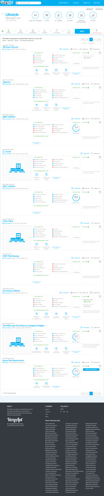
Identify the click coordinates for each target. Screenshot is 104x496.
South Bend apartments (92, 452)
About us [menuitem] (86, 3)
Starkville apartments (91, 458)
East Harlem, (7, 84)
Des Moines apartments (51, 479)
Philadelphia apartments (71, 490)
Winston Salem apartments (93, 486)
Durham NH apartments (51, 482)
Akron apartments (50, 423)
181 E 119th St (8, 186)
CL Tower (6, 151)
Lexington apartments (71, 452)
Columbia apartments (50, 467)
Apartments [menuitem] (64, 3)
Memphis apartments (70, 463)
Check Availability (91, 369)
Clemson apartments (50, 461)
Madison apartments (70, 460)
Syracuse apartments (91, 461)
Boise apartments (49, 442)
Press (46, 416)
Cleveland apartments (51, 463)
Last (99, 39)
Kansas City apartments (71, 444)
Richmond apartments (91, 433)
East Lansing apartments (51, 484)
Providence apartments (92, 427)
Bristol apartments (50, 448)
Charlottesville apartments (52, 456)
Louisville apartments (70, 456)
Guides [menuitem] (76, 3)
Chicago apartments (50, 458)
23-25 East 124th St (11, 290)
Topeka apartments (91, 467)
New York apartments (71, 484)
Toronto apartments (91, 469)
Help (46, 414)
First (83, 39)
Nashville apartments (70, 475)
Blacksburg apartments (51, 439)
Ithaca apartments (70, 440)
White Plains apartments (92, 482)
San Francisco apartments (92, 444)
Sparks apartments (90, 454)
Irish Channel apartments (71, 439)
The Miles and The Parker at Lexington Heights (23, 325)
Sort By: (85, 43)
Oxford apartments (70, 488)
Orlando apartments (70, 486)
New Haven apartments (71, 481)
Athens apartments (50, 427)
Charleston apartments (51, 452)
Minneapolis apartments (71, 469)
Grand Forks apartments (51, 490)
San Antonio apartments (92, 440)
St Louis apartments (91, 460)
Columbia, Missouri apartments (53, 469)
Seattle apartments (90, 450)
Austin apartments (50, 431)
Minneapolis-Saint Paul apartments (74, 471)
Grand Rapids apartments (52, 492)
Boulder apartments (50, 446)
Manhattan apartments (71, 461)
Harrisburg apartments (71, 427)
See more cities (89, 488)
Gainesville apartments (51, 488)
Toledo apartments (91, 465)
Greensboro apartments (71, 423)
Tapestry (6, 82)
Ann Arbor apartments (51, 425)
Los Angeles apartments (71, 454)
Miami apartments (70, 465)
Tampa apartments (90, 463)
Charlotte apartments (50, 454)
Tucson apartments (91, 471)
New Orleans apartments (71, 482)
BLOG (62, 409)
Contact (47, 412)
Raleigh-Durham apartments (93, 429)
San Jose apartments (91, 446)
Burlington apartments (51, 450)
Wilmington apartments (92, 484)
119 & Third (7, 221)
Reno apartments (90, 431)
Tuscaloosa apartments (92, 475)
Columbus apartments (51, 471)
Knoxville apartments (70, 446)
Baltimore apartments (50, 433)
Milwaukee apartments (71, 467)
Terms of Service (11, 425)
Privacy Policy (20, 425)
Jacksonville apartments (71, 442)
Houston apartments (70, 433)
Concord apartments (50, 473)
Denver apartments (50, 477)
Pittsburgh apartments (91, 423)
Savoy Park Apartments (13, 360)
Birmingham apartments (51, 437)
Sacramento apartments (92, 437)
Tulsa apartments (90, 473)
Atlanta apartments (50, 429)
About (47, 409)
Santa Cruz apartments (91, 448)
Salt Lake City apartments (92, 439)
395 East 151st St (10, 47)
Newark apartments (70, 477)
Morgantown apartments (71, 473)
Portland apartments (91, 425)
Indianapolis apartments (71, 435)
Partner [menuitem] (96, 3)
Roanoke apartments (91, 435)
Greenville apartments (71, 425)
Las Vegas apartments (71, 448)
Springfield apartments (91, 456)
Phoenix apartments (70, 492)
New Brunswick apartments (72, 479)
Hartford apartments (70, 429)
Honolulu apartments (70, 431)
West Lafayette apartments (93, 481)
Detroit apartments (50, 481)
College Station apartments (52, 465)
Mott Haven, (8, 49)
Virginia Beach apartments (92, 477)
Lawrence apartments (71, 450)
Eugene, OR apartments (51, 486)
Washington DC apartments (93, 479)
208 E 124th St (8, 116)
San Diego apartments (91, 442)
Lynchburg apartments (71, 458)
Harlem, (6, 362)
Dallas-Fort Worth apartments (53, 475)
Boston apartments (50, 444)
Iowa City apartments (71, 437)
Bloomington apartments (51, 440)
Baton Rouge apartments (51, 435)
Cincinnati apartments (51, 460)
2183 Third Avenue (10, 256)
